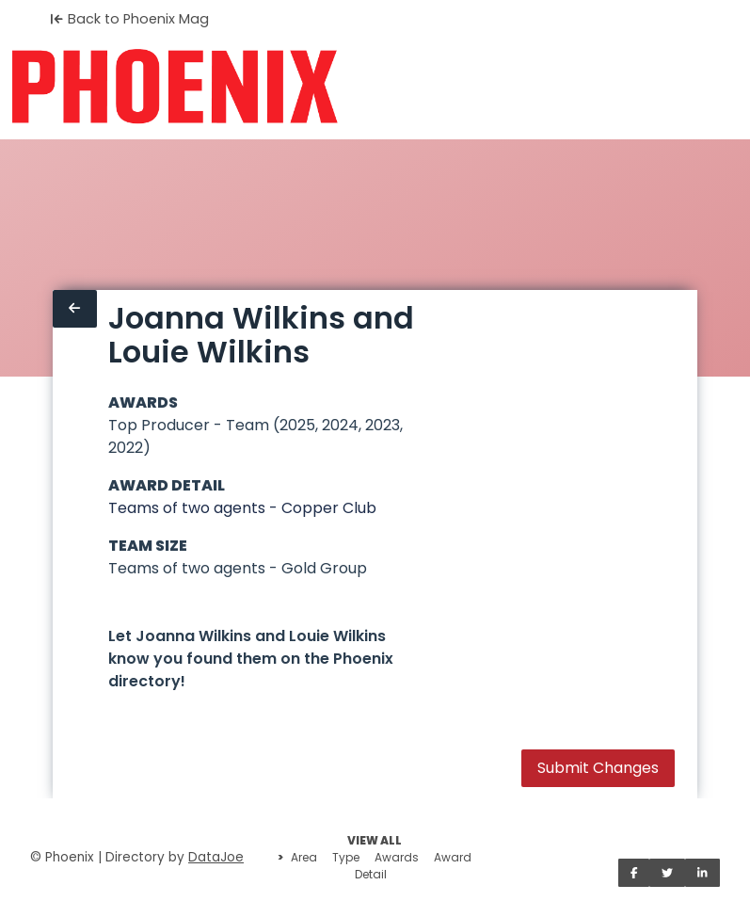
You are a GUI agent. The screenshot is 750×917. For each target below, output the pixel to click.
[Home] (174, 87)
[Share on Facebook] (634, 873)
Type (345, 857)
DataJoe (216, 857)
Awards (397, 857)
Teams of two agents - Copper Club (242, 508)
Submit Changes (598, 768)
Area (304, 857)
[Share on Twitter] (667, 873)
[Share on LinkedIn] (702, 873)
